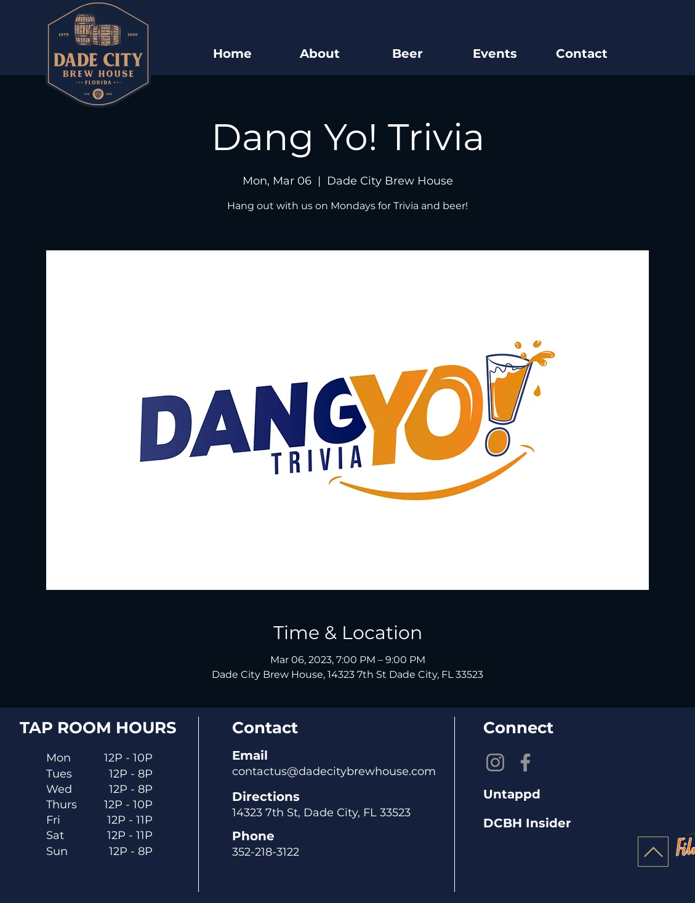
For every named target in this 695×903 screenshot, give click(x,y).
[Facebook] (525, 762)
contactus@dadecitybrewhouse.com (334, 771)
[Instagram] (495, 762)
